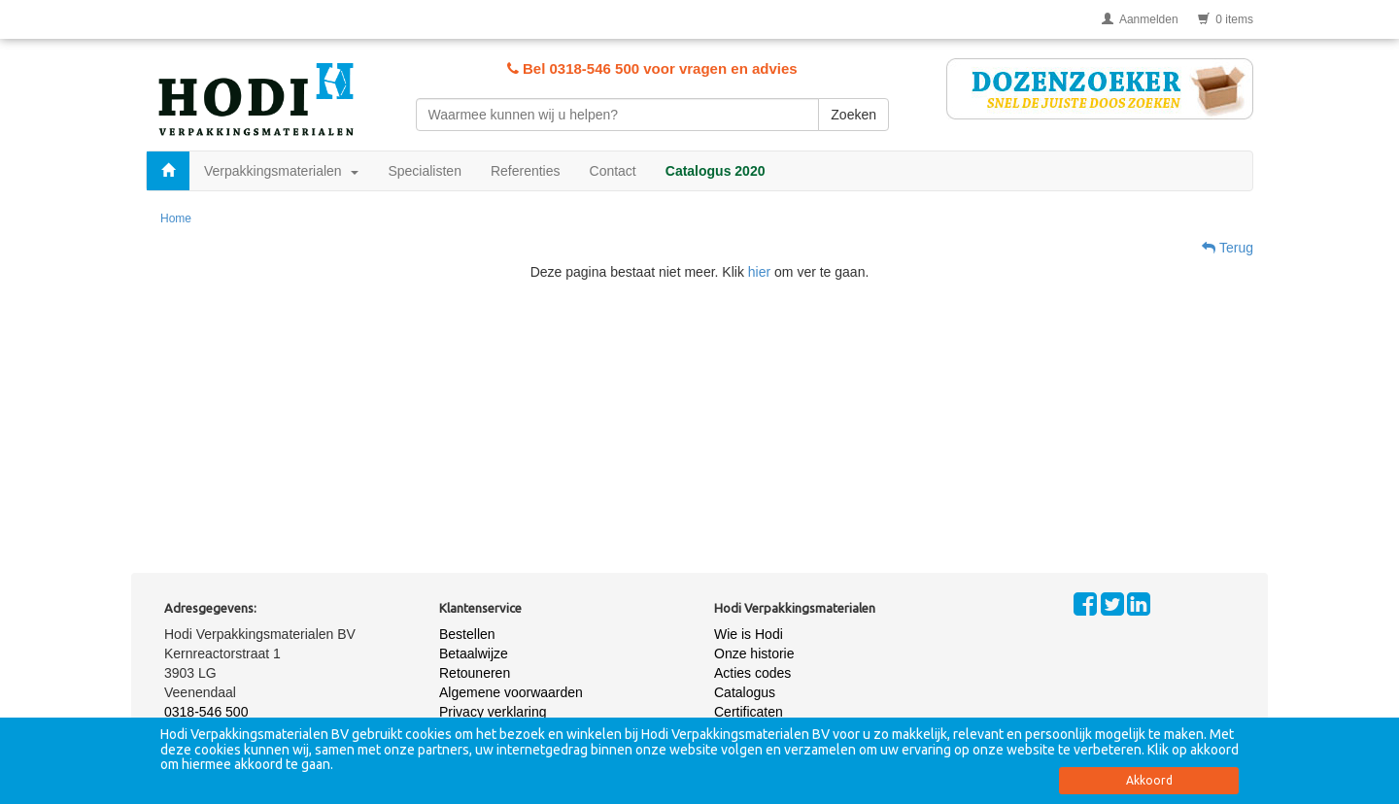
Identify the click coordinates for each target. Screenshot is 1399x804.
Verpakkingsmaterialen (281, 171)
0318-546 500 (206, 712)
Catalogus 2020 (715, 171)
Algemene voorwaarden (511, 692)
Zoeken (853, 114)
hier (759, 272)
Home (175, 218)
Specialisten (424, 171)
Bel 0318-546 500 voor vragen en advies (652, 68)
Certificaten (748, 712)
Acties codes (752, 673)
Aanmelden (1140, 19)
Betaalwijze (473, 653)
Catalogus (744, 692)
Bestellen (467, 634)
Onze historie (754, 653)
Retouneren (474, 673)
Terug (1227, 247)
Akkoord (1149, 780)
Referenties (526, 171)
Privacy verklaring (492, 712)
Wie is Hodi (748, 634)
